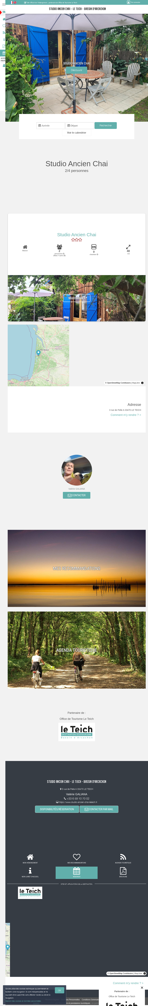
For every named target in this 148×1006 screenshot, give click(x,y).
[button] (78, 133)
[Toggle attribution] (142, 383)
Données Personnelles (72, 1001)
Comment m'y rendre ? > (126, 415)
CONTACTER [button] (78, 496)
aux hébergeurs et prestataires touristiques (74, 1004)
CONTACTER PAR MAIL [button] (100, 810)
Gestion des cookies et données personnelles (23, 1001)
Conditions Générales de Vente (96, 1001)
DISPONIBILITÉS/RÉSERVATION (58, 810)
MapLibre (136, 383)
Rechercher (107, 125)
